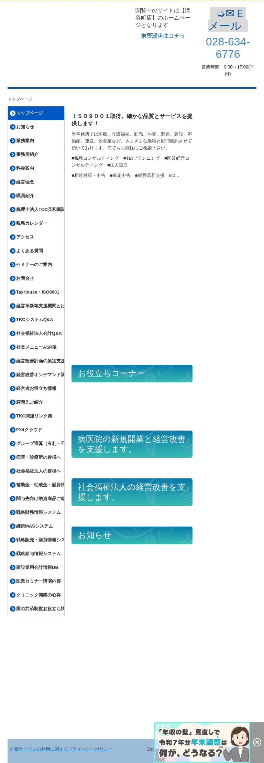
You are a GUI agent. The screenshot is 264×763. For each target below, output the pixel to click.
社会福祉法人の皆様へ (38, 471)
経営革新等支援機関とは (40, 305)
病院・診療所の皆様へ (38, 457)
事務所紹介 (27, 154)
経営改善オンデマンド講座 (40, 374)
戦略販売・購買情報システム (40, 539)
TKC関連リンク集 (34, 415)
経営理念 (25, 181)
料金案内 (25, 168)
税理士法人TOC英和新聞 (40, 209)
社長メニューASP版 (36, 347)
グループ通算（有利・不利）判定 (40, 443)
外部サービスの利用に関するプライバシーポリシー (61, 749)
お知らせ (25, 126)
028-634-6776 (228, 47)
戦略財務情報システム (38, 512)
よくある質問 (29, 250)
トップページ (29, 113)
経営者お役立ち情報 (36, 388)
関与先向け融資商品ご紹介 (40, 498)
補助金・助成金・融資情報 (40, 484)
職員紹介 (25, 195)
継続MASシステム (34, 526)
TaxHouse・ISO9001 (37, 292)
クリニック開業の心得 (38, 594)
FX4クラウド (29, 429)
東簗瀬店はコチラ (163, 36)
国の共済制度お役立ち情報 (40, 608)
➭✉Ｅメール (228, 19)
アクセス (25, 237)
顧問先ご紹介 (29, 402)
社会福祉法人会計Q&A (39, 333)
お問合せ (25, 278)
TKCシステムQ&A (34, 319)
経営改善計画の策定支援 (40, 360)
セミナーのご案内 (34, 264)
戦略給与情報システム (38, 553)
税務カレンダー (31, 223)
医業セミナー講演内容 (38, 581)
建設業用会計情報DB (37, 567)
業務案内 (25, 140)
